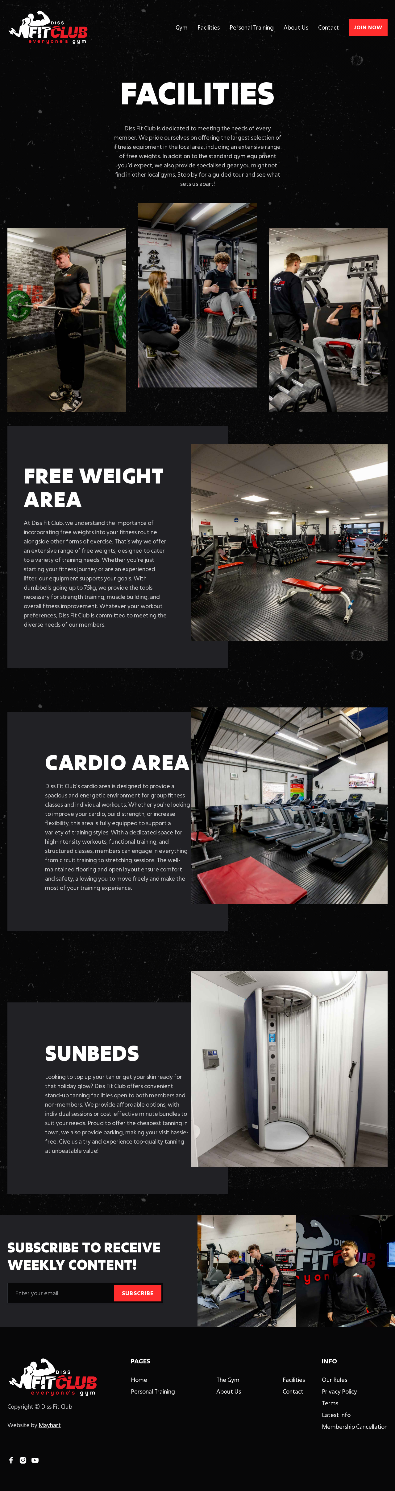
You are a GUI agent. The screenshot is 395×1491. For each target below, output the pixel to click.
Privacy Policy (339, 1391)
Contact (328, 27)
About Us (296, 27)
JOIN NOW (368, 27)
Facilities (209, 27)
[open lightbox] (289, 542)
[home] (47, 27)
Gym (182, 27)
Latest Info (336, 1415)
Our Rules (334, 1379)
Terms (330, 1403)
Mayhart (50, 1425)
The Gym (227, 1379)
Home (139, 1379)
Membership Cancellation (355, 1426)
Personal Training (252, 27)
